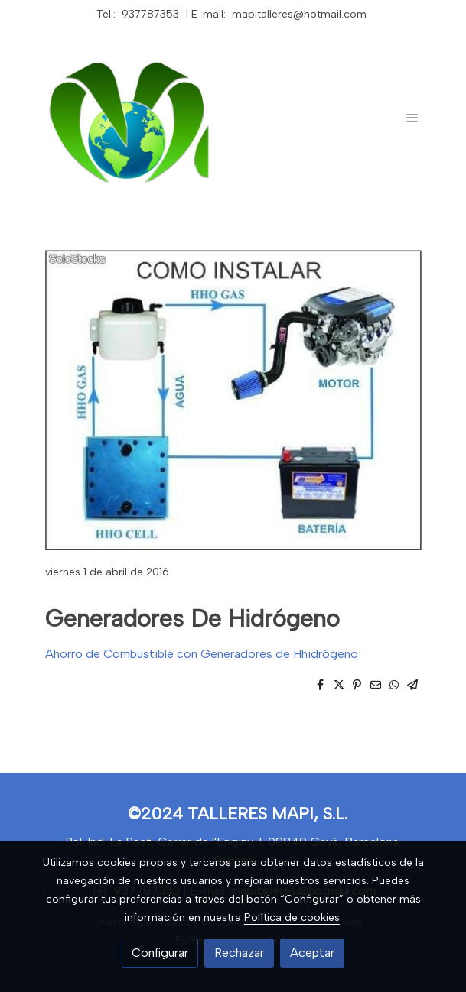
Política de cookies (292, 917)
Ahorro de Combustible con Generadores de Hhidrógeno (201, 654)
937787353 (150, 14)
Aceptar (312, 952)
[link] (134, 118)
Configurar (160, 952)
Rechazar (239, 952)
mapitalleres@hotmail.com (299, 14)
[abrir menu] (412, 118)
